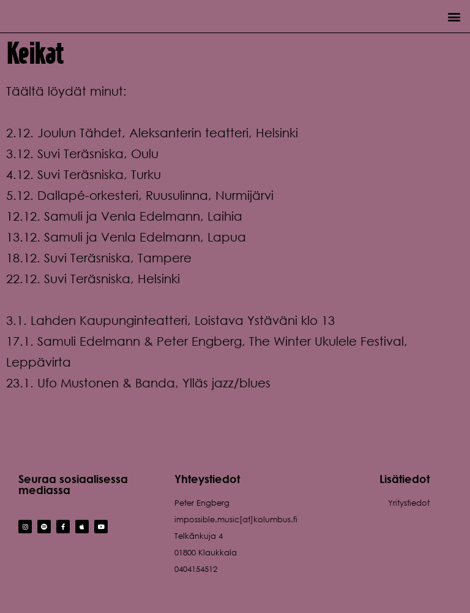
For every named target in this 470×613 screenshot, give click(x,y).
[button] (454, 16)
